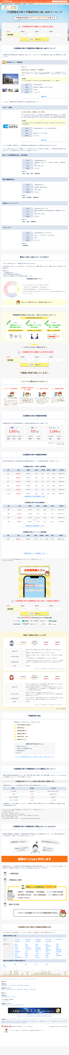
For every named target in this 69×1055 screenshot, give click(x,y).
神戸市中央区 (48, 939)
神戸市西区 (27, 941)
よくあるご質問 (48, 1)
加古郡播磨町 (38, 947)
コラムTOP (31, 1)
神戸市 (4, 939)
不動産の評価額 (33, 989)
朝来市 (47, 944)
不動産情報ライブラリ (19, 559)
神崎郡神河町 (48, 949)
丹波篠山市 (48, 953)
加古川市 (17, 947)
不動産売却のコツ (13, 989)
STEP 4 (51, 31)
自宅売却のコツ (20, 989)
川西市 (16, 949)
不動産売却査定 (4, 985)
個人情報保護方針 (44, 1015)
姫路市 (47, 955)
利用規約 (38, 1015)
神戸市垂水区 (38, 939)
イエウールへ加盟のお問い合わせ (29, 1015)
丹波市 (57, 953)
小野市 (57, 946)
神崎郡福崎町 (59, 949)
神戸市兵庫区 (48, 941)
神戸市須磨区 (28, 939)
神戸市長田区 (59, 939)
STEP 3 (37, 31)
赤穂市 (36, 944)
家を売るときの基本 (5, 989)
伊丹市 (36, 946)
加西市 (47, 947)
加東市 (57, 947)
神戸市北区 (17, 939)
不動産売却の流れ (23, 1)
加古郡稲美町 (28, 947)
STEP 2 (23, 31)
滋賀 (4, 964)
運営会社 (50, 1015)
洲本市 (47, 951)
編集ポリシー (19, 1015)
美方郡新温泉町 (18, 957)
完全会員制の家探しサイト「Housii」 (8, 996)
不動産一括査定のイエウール (7, 3)
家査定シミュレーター (39, 1)
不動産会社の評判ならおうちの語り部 (59, 1021)
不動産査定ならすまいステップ (45, 1021)
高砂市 (16, 953)
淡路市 (26, 946)
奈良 (47, 964)
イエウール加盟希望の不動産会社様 (59, 1)
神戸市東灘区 (38, 941)
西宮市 (26, 955)
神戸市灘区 (17, 941)
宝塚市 (26, 953)
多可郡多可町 (59, 951)
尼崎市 (16, 946)
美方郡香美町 (59, 955)
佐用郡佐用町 (17, 951)
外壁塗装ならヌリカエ (5, 1022)
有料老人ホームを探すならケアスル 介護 (18, 1022)
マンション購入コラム (5, 1000)
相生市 (16, 944)
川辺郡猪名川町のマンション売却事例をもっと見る (35, 553)
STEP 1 (8, 31)
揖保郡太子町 (48, 946)
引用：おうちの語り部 (60, 708)
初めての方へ (15, 1)
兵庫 (36, 964)
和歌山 (4, 966)
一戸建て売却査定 (19, 985)
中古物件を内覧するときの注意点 (7, 1004)
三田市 (26, 951)
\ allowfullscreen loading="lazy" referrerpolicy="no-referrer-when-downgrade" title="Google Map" (11, 166)
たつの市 (37, 953)
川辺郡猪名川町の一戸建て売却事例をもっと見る (35, 496)
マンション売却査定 (12, 985)
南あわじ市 (37, 957)
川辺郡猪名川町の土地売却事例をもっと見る (36, 525)
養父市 (47, 957)
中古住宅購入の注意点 (19, 1004)
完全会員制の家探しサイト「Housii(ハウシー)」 (29, 1021)
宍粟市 (36, 951)
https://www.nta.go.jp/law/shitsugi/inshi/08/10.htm (30, 818)
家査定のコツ (26, 989)
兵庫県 (24, 3)
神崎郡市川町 (38, 949)
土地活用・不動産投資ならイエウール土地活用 (10, 1021)
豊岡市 (16, 955)
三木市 (26, 957)
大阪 (26, 964)
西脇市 (36, 955)
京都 (15, 964)
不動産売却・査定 (17, 3)
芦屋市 (57, 944)
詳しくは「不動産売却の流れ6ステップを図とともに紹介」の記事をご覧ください (34, 756)
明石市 (26, 944)
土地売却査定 (26, 985)
